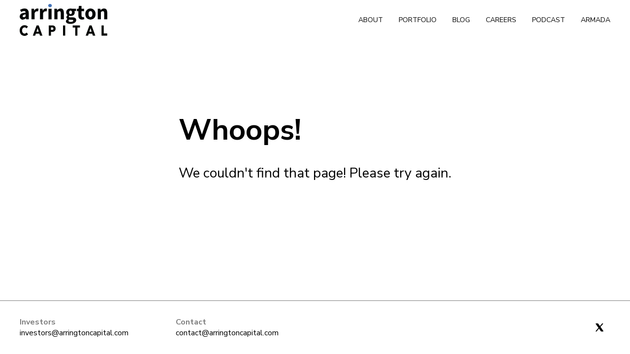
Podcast (548, 20)
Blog (461, 20)
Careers (501, 20)
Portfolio (418, 20)
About (370, 20)
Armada (595, 20)
